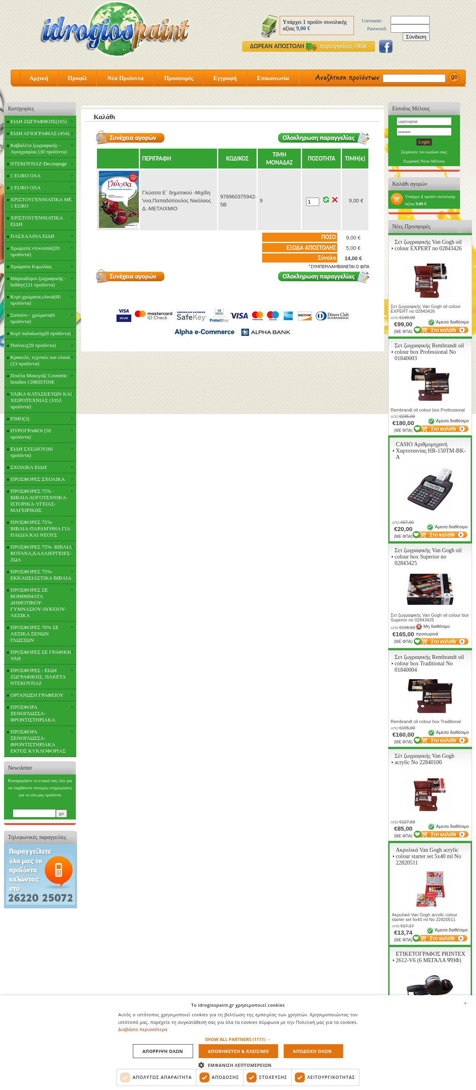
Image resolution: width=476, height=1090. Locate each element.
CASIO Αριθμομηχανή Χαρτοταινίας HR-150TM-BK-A (431, 450)
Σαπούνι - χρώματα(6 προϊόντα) (32, 318)
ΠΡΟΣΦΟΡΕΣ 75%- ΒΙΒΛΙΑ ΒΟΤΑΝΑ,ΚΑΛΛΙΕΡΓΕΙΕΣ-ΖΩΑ (41, 553)
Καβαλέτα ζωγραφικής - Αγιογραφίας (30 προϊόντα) (38, 148)
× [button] (465, 1003)
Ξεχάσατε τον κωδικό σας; (424, 151)
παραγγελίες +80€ (336, 46)
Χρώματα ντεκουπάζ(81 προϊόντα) (35, 251)
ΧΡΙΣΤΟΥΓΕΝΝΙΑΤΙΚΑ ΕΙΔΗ (36, 221)
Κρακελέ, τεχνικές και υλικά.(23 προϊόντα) (40, 360)
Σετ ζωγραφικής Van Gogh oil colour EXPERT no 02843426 (428, 245)
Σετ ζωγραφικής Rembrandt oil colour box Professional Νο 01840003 (429, 352)
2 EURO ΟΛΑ (25, 187)
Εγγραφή (225, 78)
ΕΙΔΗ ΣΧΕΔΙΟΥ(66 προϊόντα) (31, 452)
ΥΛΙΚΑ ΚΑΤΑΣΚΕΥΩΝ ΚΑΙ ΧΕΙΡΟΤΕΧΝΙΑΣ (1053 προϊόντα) (41, 400)
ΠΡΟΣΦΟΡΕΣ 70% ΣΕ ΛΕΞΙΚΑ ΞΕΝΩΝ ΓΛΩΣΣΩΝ (34, 633)
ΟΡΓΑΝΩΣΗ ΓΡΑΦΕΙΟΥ (36, 695)
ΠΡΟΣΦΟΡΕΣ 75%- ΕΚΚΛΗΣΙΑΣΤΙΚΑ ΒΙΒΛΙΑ (40, 575)
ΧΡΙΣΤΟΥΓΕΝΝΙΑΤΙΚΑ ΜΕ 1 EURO (41, 202)
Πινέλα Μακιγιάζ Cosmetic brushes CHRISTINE (38, 378)
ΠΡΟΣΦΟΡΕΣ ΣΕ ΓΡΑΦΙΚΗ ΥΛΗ (40, 655)
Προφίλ (77, 78)
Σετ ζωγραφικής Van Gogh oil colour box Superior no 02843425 (428, 556)
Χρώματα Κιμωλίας (31, 266)
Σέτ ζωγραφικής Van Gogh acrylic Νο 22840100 (424, 759)
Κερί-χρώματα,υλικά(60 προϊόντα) (35, 300)
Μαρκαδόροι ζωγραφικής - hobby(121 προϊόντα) (38, 281)
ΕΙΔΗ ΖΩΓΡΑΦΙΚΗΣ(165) (38, 121)
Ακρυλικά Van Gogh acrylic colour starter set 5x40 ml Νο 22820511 (428, 856)
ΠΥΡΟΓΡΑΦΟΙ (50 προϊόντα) (30, 433)
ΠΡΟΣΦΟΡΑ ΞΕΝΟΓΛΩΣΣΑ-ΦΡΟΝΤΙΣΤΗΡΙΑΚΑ (32, 713)
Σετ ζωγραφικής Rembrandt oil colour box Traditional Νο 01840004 (429, 663)
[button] (238, 1039)
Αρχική (38, 78)
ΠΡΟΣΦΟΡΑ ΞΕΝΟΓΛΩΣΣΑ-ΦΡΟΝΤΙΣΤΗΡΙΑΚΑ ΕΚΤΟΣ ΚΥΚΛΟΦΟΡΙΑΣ (38, 741)
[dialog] (238, 1042)
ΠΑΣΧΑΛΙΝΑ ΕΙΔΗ (32, 236)
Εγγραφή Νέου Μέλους (424, 161)
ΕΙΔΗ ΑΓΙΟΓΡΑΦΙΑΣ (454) (39, 133)
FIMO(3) (20, 418)
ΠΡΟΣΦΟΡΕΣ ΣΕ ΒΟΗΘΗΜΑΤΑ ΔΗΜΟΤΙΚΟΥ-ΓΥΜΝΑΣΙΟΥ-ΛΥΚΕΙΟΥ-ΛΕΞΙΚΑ (38, 602)
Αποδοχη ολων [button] (312, 1051)
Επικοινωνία (273, 78)
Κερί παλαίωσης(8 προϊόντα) (40, 333)
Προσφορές (178, 78)
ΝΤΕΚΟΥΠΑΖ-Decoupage (38, 164)
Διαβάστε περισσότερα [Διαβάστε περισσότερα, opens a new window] (143, 1029)
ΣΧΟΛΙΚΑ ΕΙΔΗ (28, 467)
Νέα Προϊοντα (125, 78)
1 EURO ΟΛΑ (25, 175)
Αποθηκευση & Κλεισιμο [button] (238, 1051)
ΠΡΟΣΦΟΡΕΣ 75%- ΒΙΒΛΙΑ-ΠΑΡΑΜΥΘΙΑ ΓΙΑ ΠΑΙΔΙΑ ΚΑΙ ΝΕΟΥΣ (40, 528)
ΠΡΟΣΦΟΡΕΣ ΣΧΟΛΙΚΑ (37, 479)
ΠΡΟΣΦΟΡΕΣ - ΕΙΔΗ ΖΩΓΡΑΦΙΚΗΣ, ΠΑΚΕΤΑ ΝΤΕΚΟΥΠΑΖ (38, 676)
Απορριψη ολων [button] (162, 1051)
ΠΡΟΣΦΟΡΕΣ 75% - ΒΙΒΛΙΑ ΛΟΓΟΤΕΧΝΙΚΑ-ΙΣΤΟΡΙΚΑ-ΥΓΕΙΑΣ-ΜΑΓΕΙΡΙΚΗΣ (39, 500)
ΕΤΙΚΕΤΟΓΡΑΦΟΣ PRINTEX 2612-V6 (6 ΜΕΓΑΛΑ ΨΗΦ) (430, 957)
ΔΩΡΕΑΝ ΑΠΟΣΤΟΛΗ (277, 46)
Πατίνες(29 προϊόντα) (33, 345)
